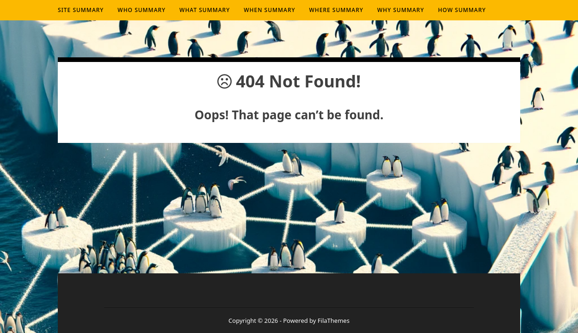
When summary (269, 10)
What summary (204, 10)
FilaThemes (334, 320)
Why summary (400, 10)
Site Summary (81, 10)
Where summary (336, 10)
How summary (462, 10)
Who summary (141, 10)
